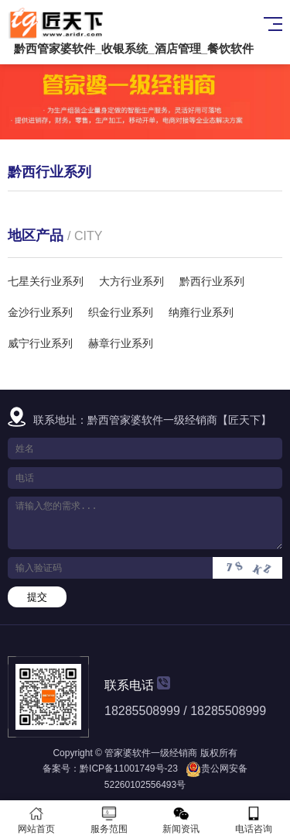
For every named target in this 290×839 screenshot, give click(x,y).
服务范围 (109, 820)
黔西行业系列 (211, 281)
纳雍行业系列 (201, 312)
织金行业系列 (120, 312)
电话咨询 (253, 820)
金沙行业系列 (40, 312)
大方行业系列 (131, 281)
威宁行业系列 (40, 343)
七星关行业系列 (46, 281)
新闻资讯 (181, 820)
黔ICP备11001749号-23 (129, 768)
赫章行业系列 (120, 343)
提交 (37, 597)
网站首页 (36, 820)
